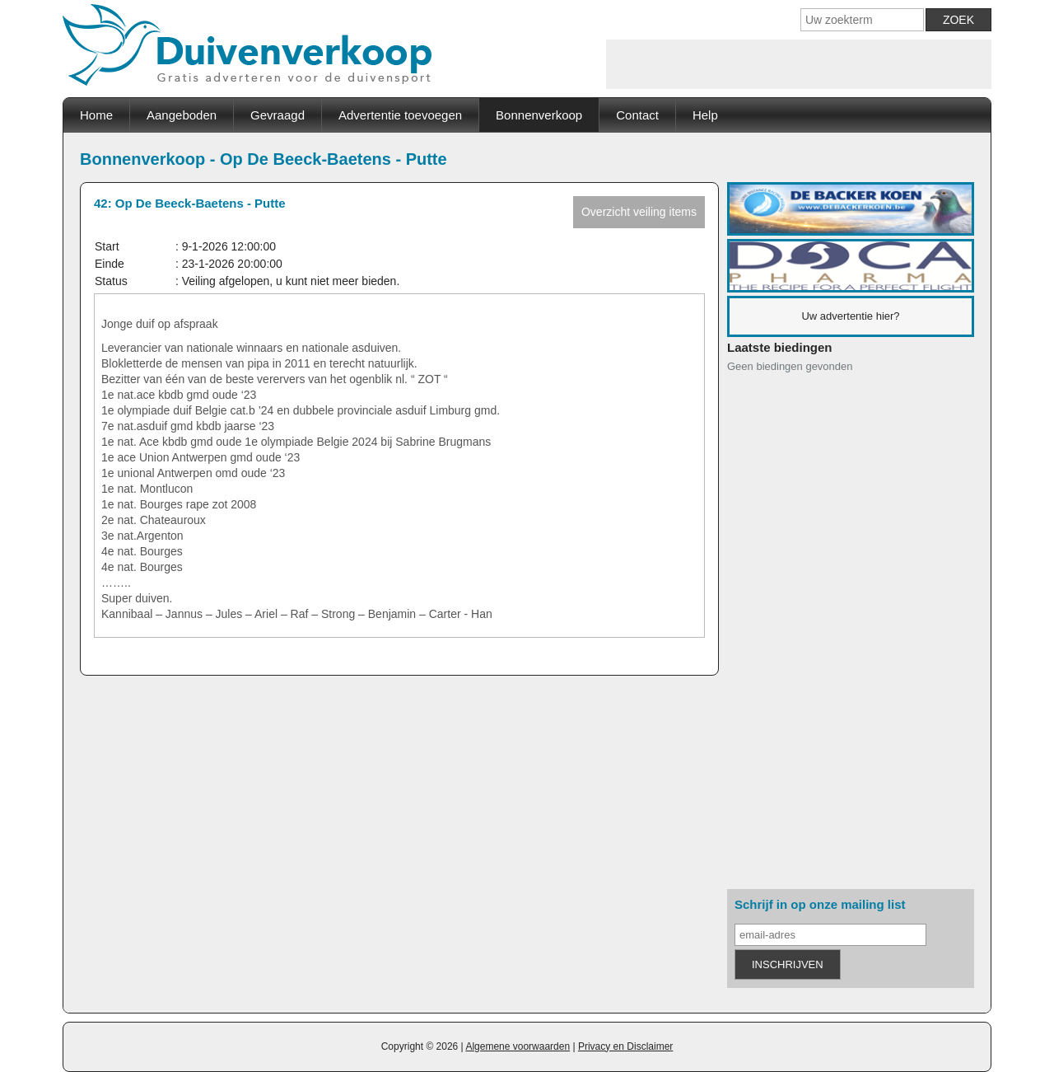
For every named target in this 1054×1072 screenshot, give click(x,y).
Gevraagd (277, 115)
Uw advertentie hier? (850, 316)
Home (96, 115)
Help (705, 115)
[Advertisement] (798, 64)
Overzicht (639, 211)
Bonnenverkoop (539, 115)
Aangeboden (182, 115)
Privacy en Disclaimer (625, 1046)
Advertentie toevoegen (400, 115)
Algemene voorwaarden (517, 1046)
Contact (637, 115)
